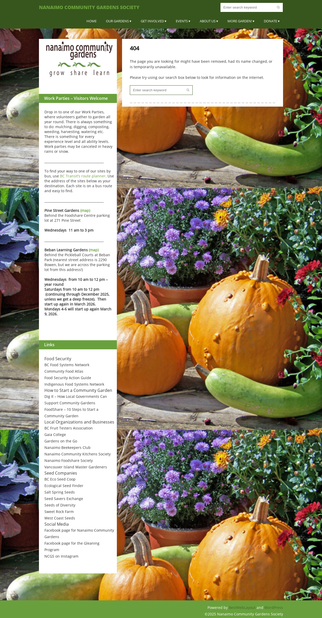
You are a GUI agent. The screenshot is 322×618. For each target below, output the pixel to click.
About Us (208, 21)
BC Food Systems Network (66, 364)
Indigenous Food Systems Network (74, 384)
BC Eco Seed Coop (60, 479)
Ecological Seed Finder (63, 485)
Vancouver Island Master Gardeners (75, 466)
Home (91, 21)
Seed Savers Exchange (63, 498)
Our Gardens (117, 21)
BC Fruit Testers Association (68, 428)
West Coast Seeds (59, 518)
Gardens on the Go (60, 441)
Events (182, 21)
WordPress (273, 607)
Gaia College (55, 434)
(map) (85, 210)
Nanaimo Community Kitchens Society (77, 454)
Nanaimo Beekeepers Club (67, 447)
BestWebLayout (243, 607)
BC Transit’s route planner (82, 175)
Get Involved (152, 21)
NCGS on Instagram (61, 556)
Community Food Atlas (63, 371)
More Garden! (239, 21)
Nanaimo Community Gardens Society (89, 7)
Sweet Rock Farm (59, 511)
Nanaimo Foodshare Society (68, 460)
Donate (270, 21)
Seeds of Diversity (59, 505)
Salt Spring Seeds (59, 492)
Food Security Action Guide (67, 377)
